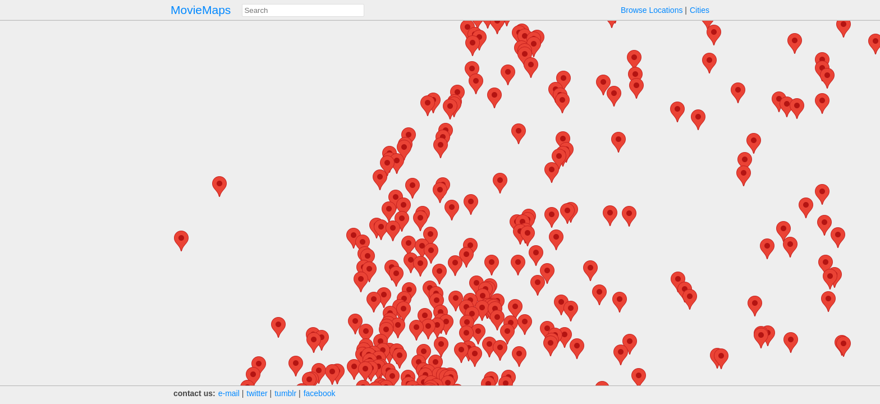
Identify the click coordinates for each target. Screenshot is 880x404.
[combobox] (303, 10)
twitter (256, 393)
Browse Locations (652, 10)
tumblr (285, 393)
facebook (320, 393)
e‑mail (229, 393)
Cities (699, 10)
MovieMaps (201, 10)
